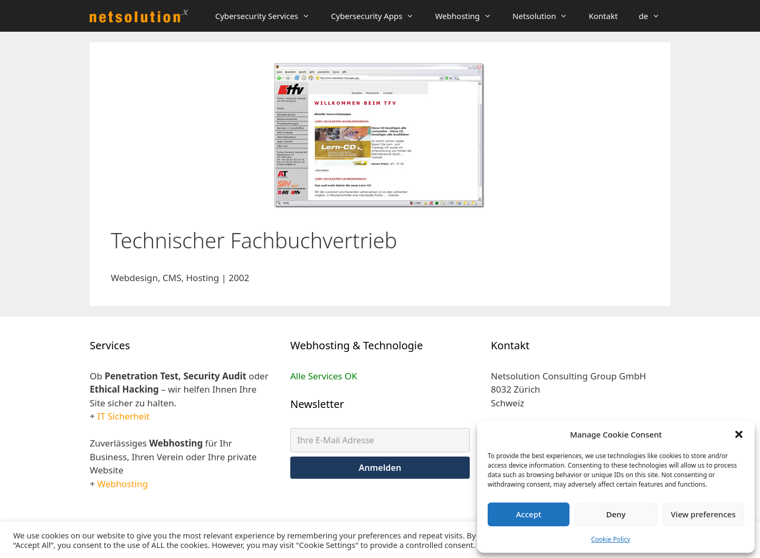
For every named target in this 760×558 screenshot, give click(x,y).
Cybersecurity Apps (377, 16)
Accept (529, 514)
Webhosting (468, 16)
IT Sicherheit (123, 416)
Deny (616, 514)
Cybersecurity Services (267, 16)
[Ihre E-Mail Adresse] (380, 440)
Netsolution (545, 16)
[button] (739, 434)
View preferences (703, 514)
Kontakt (603, 16)
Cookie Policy (610, 539)
